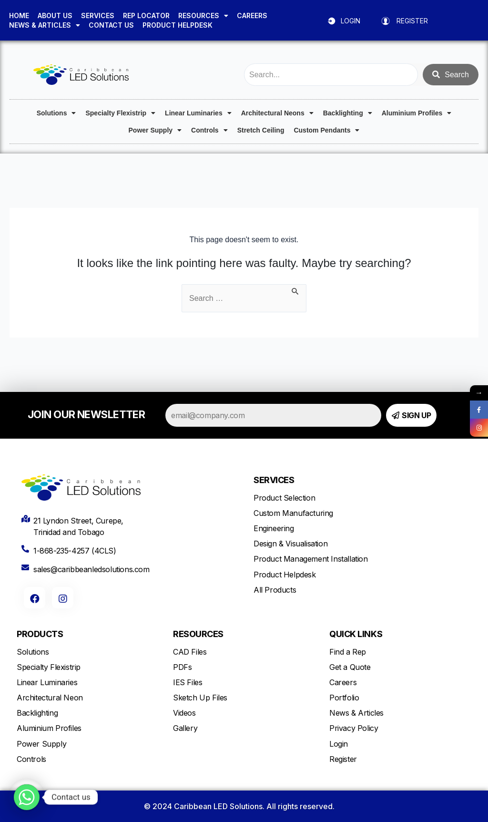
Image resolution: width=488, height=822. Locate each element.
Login (338, 744)
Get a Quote (350, 667)
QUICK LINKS (355, 634)
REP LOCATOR (146, 15)
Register (343, 759)
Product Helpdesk (285, 574)
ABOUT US (55, 15)
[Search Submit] (295, 290)
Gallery (185, 728)
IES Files (187, 682)
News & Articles (356, 713)
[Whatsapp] (27, 797)
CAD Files (189, 652)
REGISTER (412, 21)
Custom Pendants (326, 130)
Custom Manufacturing (293, 513)
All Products (275, 590)
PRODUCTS (40, 634)
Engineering (274, 528)
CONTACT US (111, 25)
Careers (342, 682)
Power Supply (155, 130)
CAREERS (252, 15)
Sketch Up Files (200, 697)
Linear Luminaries (198, 113)
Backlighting (347, 113)
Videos (184, 713)
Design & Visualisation (290, 543)
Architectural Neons (277, 113)
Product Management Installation (311, 559)
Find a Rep (347, 652)
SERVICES (97, 15)
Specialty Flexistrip (120, 113)
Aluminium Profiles (417, 113)
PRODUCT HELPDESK (177, 25)
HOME (19, 15)
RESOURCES (203, 16)
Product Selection (284, 498)
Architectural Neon (50, 697)
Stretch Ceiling (261, 130)
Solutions (56, 113)
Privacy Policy (353, 728)
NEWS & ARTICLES (44, 25)
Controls (209, 130)
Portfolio (344, 697)
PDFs (182, 667)
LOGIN (350, 21)
